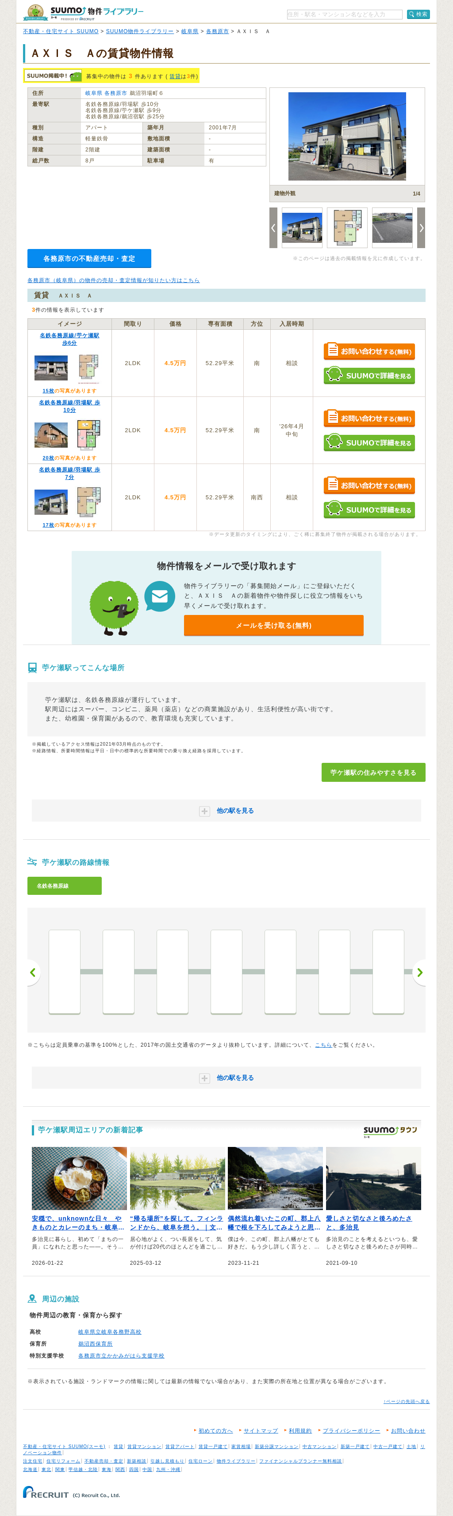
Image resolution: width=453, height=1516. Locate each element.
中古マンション (320, 1446)
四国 (134, 1469)
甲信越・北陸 (83, 1469)
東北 (46, 1469)
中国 (147, 1469)
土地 (411, 1446)
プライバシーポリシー (351, 1431)
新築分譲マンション (277, 1446)
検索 (422, 14)
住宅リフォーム (63, 1461)
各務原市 (217, 31)
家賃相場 (241, 1446)
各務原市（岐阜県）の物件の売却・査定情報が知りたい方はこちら (113, 280)
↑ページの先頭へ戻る (407, 1401)
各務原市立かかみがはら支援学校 (121, 1356)
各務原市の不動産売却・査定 (89, 258)
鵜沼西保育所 (95, 1344)
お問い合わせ (408, 1431)
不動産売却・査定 (103, 1461)
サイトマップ (261, 1431)
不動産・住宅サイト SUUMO (61, 31)
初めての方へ (216, 1431)
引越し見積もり (167, 1461)
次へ (419, 972)
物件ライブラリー (236, 1461)
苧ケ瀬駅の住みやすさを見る (373, 772)
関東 (60, 1469)
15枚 (48, 390)
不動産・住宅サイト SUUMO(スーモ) (64, 1446)
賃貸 (175, 76)
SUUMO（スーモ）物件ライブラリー (83, 12)
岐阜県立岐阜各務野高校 (110, 1332)
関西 (120, 1469)
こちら (323, 1045)
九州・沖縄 (168, 1469)
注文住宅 (32, 1461)
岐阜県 (190, 31)
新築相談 (136, 1461)
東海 (106, 1469)
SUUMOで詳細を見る (369, 375)
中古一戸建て (388, 1446)
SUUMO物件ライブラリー (140, 31)
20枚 (48, 457)
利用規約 (300, 1431)
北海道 (30, 1469)
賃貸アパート (180, 1446)
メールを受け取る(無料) (274, 625)
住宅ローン (200, 1461)
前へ (34, 972)
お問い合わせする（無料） (369, 351)
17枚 (48, 525)
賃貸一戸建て (213, 1446)
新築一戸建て (355, 1446)
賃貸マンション (144, 1446)
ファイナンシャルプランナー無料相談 (300, 1461)
